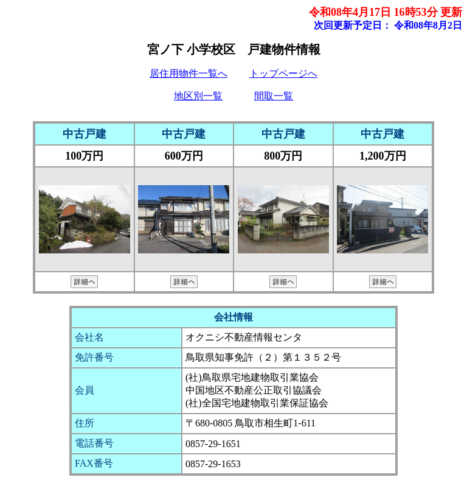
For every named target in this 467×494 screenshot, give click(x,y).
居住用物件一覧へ (188, 73)
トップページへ (283, 73)
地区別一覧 (198, 96)
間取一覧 (273, 96)
